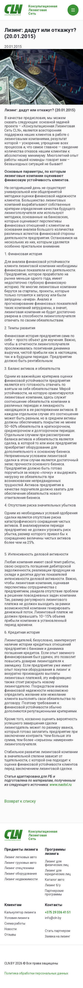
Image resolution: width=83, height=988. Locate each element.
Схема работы (14, 923)
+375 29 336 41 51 (58, 912)
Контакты (53, 905)
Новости (10, 929)
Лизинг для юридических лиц (58, 872)
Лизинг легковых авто (20, 857)
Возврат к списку (20, 801)
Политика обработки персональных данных (36, 973)
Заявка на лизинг (57, 936)
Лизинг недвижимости (21, 879)
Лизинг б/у (53, 885)
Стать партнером (57, 931)
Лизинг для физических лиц (57, 863)
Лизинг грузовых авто (20, 862)
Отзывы (10, 934)
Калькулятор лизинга (20, 912)
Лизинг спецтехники (19, 868)
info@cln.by (53, 918)
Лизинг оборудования (20, 873)
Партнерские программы (54, 892)
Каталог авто (54, 879)
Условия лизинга (16, 918)
